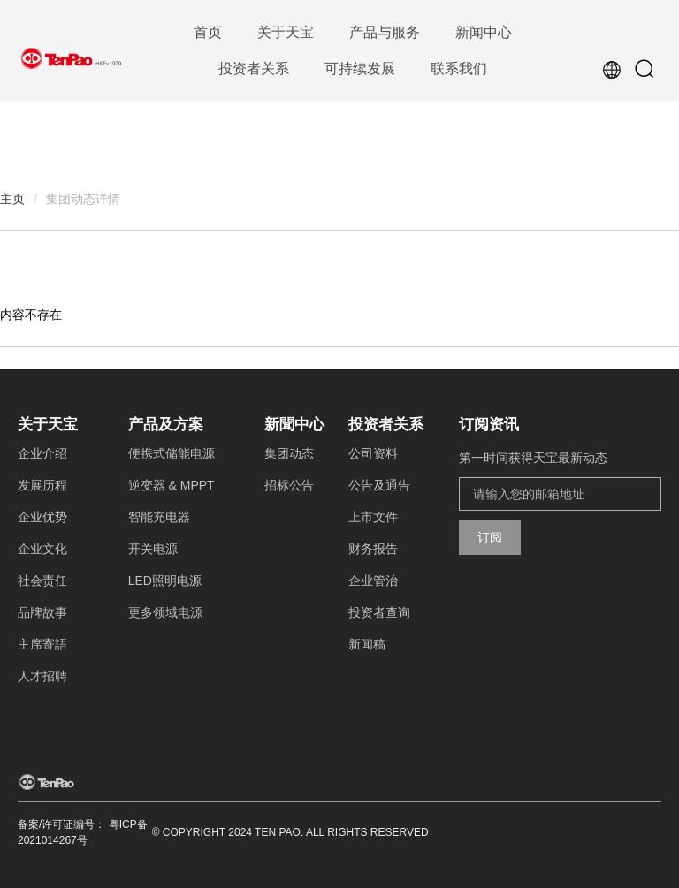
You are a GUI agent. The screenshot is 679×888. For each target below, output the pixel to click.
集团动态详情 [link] (83, 199)
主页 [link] (12, 199)
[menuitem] (208, 33)
